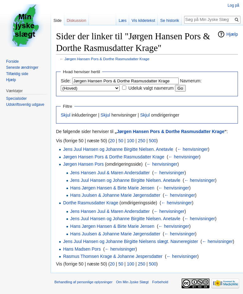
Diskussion (76, 20)
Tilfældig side (17, 74)
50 (120, 140)
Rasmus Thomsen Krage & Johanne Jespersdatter (112, 256)
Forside (12, 61)
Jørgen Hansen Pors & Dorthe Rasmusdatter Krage (107, 59)
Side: (66, 80)
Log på (233, 5)
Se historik (169, 20)
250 (141, 140)
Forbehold (160, 282)
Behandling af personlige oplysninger (83, 282)
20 (112, 140)
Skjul (65, 115)
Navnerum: (191, 80)
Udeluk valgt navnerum (151, 88)
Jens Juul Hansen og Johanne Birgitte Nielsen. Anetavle (118, 149)
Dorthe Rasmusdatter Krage (90, 202)
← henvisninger (192, 149)
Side (57, 20)
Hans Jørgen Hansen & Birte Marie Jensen (112, 187)
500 (152, 140)
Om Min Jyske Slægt (132, 282)
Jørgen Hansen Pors (83, 164)
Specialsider (16, 98)
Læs (123, 20)
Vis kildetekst (143, 20)
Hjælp (232, 34)
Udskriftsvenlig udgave (25, 104)
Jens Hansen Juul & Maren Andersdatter (110, 172)
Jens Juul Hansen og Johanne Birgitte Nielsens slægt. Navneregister (130, 241)
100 (130, 140)
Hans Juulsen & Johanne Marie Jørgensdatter (115, 195)
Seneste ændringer (22, 67)
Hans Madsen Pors (82, 249)
